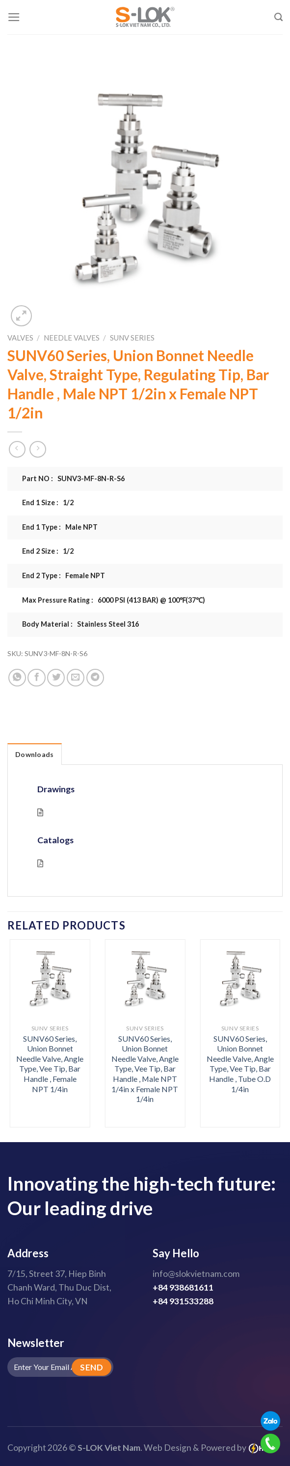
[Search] (278, 17)
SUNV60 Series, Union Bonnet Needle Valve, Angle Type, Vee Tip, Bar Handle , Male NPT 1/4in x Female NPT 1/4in (145, 1069)
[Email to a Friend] (75, 677)
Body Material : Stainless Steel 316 (80, 624)
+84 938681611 (183, 1287)
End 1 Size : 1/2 (48, 502)
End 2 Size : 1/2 (48, 551)
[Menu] (14, 17)
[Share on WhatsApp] (17, 677)
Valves (20, 337)
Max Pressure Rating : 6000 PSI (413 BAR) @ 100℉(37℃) (113, 600)
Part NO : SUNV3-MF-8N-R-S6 (73, 478)
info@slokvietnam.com (196, 1274)
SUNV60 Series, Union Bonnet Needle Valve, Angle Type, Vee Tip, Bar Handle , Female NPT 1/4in (49, 1064)
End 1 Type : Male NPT (60, 527)
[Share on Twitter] (56, 677)
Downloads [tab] (34, 754)
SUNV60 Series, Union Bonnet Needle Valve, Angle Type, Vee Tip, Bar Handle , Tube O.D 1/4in (240, 1064)
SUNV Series (132, 337)
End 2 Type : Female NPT (63, 575)
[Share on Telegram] (95, 677)
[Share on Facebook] (36, 677)
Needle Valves (72, 337)
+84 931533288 (183, 1301)
